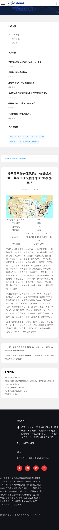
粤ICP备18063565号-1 (20, 515)
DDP (31, 136)
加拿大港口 (12, 142)
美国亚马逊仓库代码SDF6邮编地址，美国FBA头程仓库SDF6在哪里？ (29, 381)
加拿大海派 (26, 142)
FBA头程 (15, 35)
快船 (19, 136)
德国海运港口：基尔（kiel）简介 (21, 103)
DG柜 (19, 142)
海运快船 (16, 39)
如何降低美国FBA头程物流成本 (21, 83)
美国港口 (42, 136)
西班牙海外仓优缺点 (12, 394)
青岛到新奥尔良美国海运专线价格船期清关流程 (27, 93)
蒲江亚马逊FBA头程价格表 (14, 387)
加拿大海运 (35, 142)
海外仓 (15, 43)
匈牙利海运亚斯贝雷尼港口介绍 (16, 391)
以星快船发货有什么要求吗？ (20, 114)
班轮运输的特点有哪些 (13, 378)
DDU (36, 136)
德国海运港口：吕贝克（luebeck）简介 (24, 62)
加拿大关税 (12, 136)
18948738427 (39, 443)
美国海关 (25, 136)
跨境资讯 (8, 158)
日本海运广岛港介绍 (12, 384)
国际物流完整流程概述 (17, 72)
